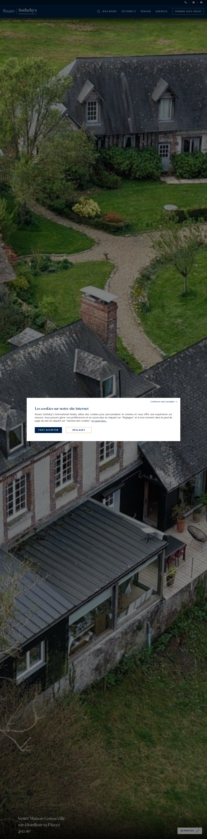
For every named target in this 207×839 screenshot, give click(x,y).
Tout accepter (48, 430)
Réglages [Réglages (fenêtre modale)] (78, 430)
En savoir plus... (99, 420)
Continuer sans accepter (162, 401)
